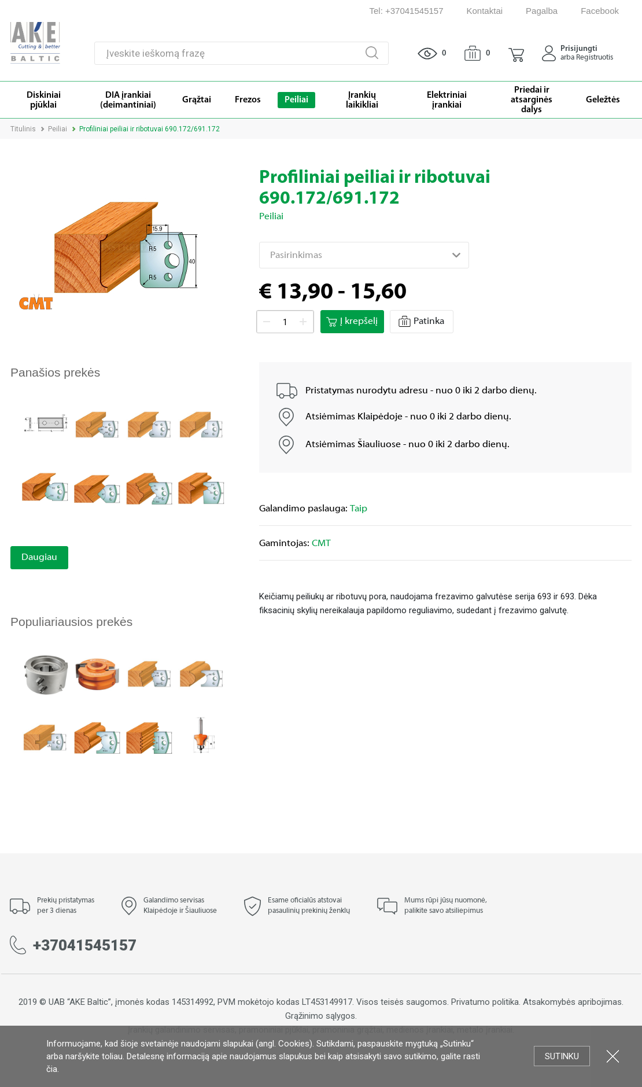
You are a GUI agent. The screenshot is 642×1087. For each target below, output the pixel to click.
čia (51, 1069)
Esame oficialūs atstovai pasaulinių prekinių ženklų (309, 906)
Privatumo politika (485, 1002)
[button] (516, 53)
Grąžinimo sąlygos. (321, 1016)
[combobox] (364, 255)
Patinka (421, 321)
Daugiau (39, 557)
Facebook (600, 11)
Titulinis (23, 129)
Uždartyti (613, 1056)
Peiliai (57, 129)
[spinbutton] (285, 322)
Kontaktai (485, 11)
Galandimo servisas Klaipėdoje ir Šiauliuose (180, 906)
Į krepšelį (352, 321)
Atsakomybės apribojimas (572, 1002)
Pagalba (542, 11)
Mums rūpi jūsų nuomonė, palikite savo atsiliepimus (445, 906)
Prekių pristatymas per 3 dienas (65, 906)
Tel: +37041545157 (406, 11)
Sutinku (562, 1056)
